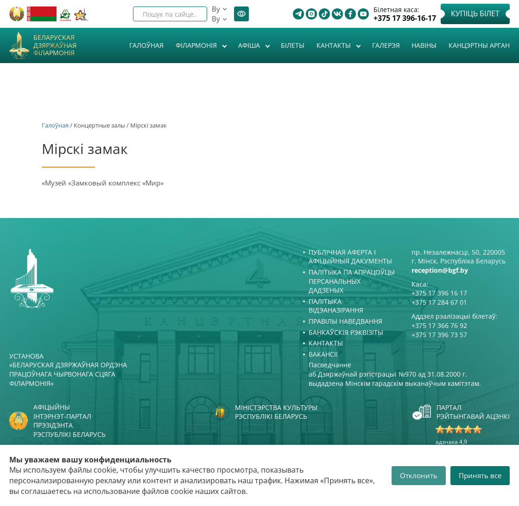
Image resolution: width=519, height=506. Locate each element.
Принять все (480, 475)
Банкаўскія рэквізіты (346, 332)
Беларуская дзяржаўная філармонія (54, 45)
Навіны (424, 45)
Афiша (250, 45)
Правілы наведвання (345, 321)
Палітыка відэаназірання (336, 306)
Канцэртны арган (479, 45)
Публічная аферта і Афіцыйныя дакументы (350, 257)
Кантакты (334, 45)
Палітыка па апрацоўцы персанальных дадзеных (352, 281)
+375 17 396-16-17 (404, 18)
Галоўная (146, 45)
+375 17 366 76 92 (439, 325)
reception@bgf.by (439, 270)
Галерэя (386, 45)
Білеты (292, 45)
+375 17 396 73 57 (439, 334)
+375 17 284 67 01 (439, 302)
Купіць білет (475, 13)
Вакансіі (323, 354)
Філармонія (197, 45)
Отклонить (418, 475)
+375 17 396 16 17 (439, 292)
